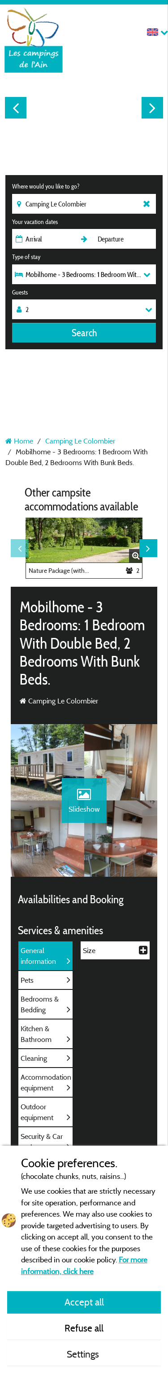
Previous (15, 108)
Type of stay (26, 257)
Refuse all (84, 1328)
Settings (84, 1354)
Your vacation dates (35, 222)
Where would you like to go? (45, 186)
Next (152, 108)
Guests (20, 292)
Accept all (84, 1302)
